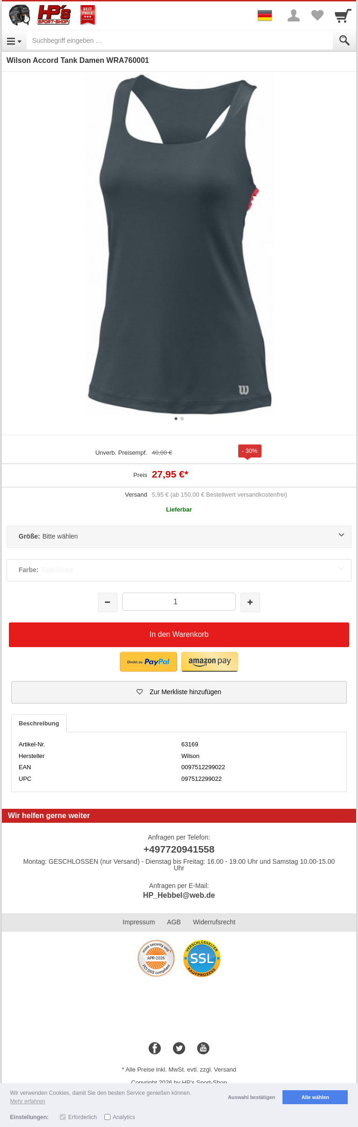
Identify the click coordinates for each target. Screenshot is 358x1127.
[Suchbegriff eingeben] (180, 40)
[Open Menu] (14, 40)
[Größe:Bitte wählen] (179, 537)
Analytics (124, 1117)
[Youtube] (203, 1049)
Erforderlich (82, 1117)
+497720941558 (179, 849)
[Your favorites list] (317, 15)
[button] (179, 692)
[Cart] (343, 15)
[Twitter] (179, 1049)
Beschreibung (39, 723)
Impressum (139, 922)
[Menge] (178, 602)
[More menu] (293, 15)
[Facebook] (155, 1049)
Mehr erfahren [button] (27, 1101)
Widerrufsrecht (214, 922)
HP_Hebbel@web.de (179, 895)
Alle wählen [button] (315, 1097)
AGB (174, 922)
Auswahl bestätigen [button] (251, 1097)
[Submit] (344, 40)
